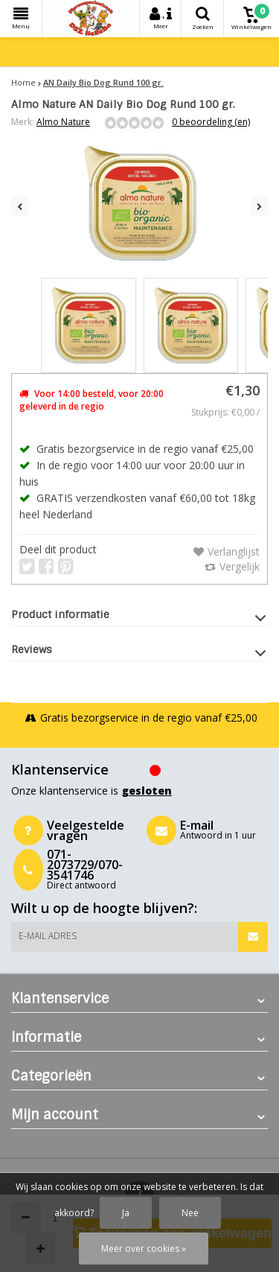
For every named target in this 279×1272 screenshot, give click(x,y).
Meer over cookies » (143, 1248)
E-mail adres (48, 935)
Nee (190, 1212)
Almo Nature (63, 121)
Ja (125, 1212)
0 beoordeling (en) (211, 121)
